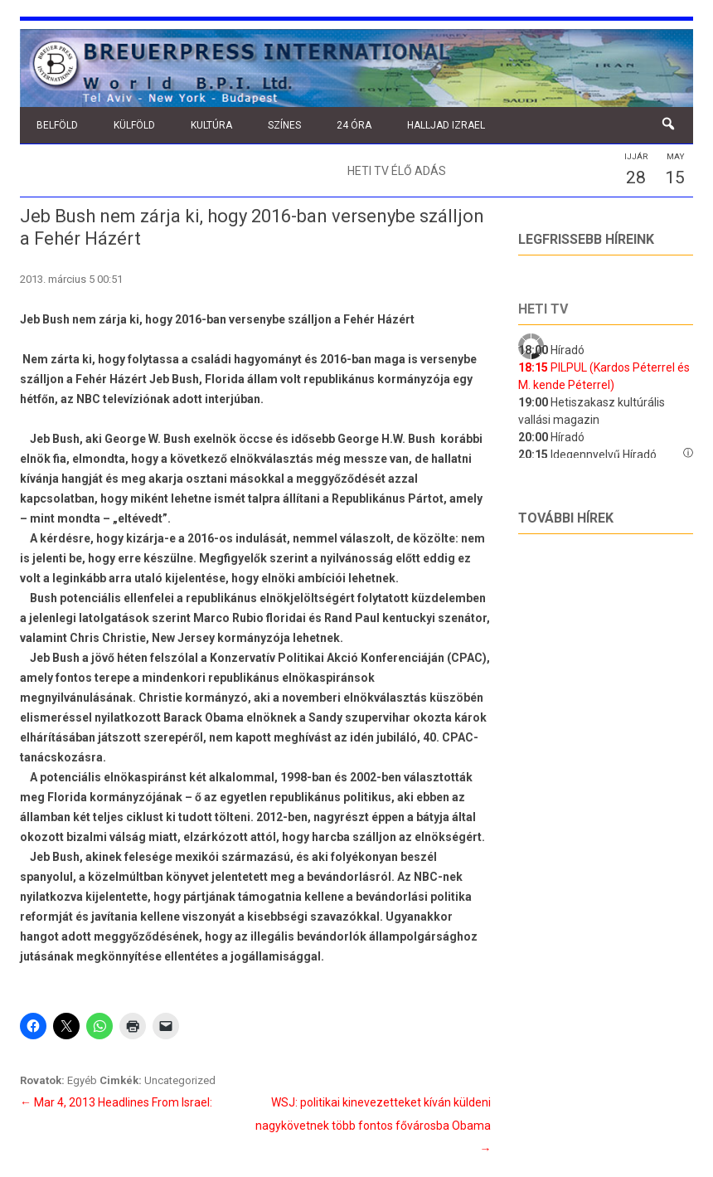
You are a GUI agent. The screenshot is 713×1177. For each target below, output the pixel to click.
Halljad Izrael (446, 125)
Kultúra (211, 125)
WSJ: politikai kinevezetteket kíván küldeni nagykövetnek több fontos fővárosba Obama (373, 1125)
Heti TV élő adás (396, 171)
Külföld (134, 125)
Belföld (57, 125)
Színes (284, 125)
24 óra (354, 125)
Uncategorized (180, 1080)
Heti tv (543, 309)
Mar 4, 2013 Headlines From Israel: (116, 1102)
